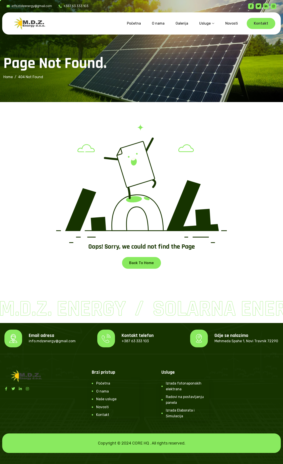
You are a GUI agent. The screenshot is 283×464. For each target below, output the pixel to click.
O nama (158, 23)
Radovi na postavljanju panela (185, 400)
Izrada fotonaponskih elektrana (183, 386)
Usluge (206, 23)
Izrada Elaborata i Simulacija (180, 413)
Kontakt (102, 415)
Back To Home (141, 263)
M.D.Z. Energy (63, 309)
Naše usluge (106, 399)
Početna (134, 23)
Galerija (182, 23)
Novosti (231, 23)
